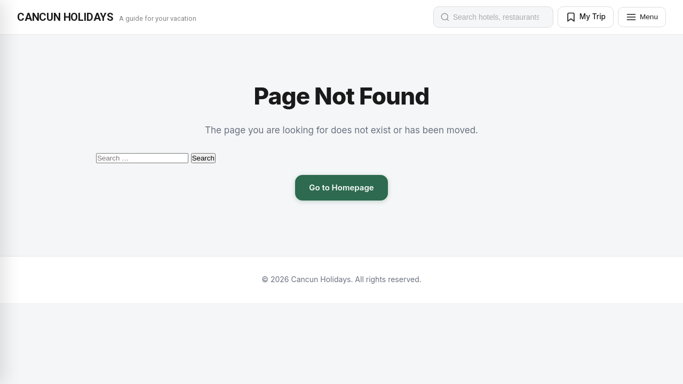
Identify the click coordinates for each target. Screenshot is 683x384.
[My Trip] (586, 17)
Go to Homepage (341, 187)
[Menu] (642, 17)
